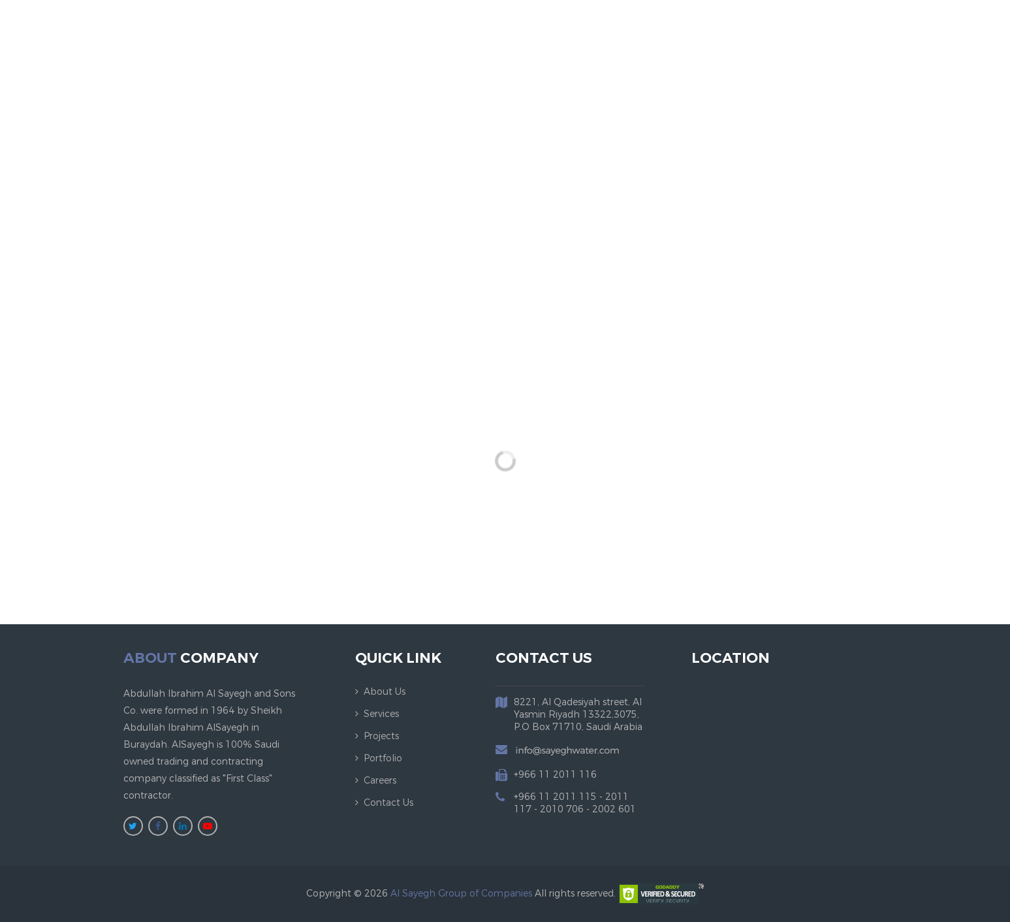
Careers (380, 780)
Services (381, 714)
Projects (381, 736)
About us (384, 692)
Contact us (388, 803)
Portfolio (383, 758)
